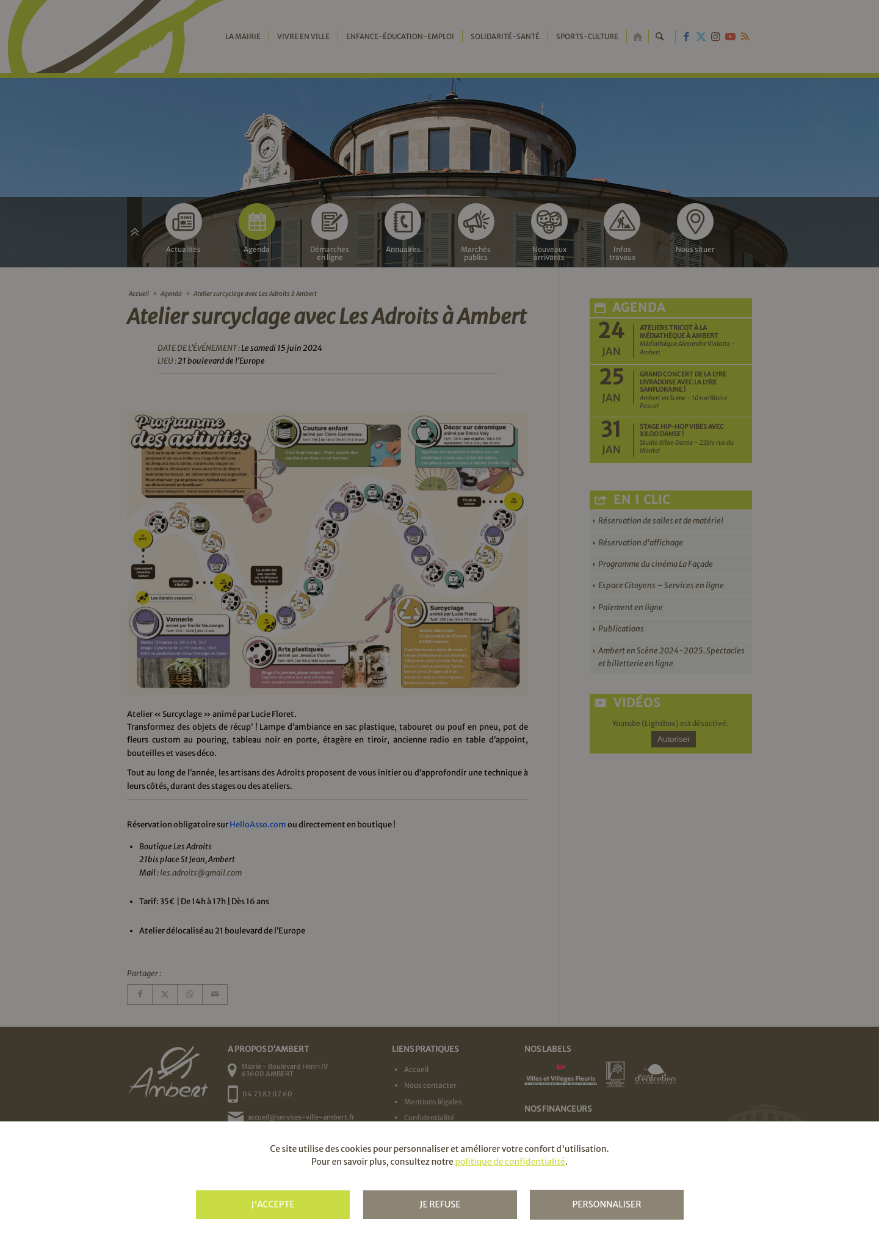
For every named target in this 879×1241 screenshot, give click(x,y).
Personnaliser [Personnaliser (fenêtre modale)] (606, 1204)
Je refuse (439, 1204)
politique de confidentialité (510, 1161)
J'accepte (272, 1204)
